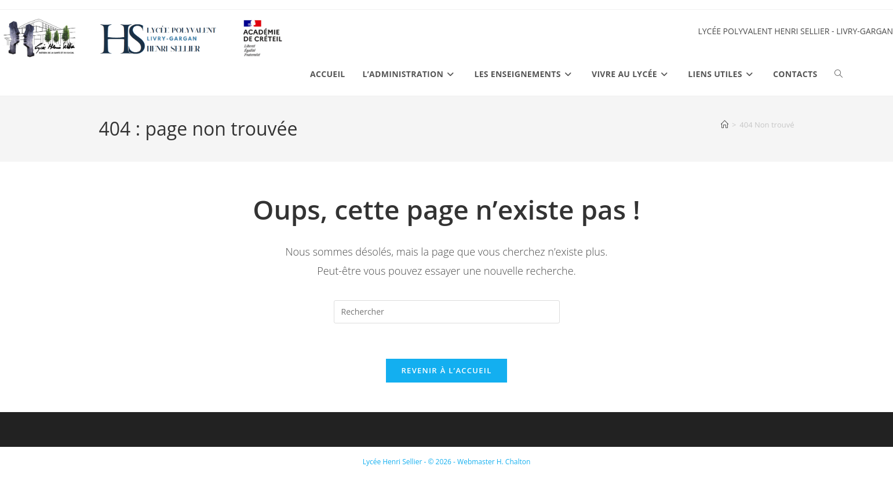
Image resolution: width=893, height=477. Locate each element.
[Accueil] (724, 124)
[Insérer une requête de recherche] (447, 311)
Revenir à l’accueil (446, 370)
